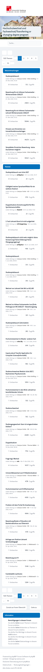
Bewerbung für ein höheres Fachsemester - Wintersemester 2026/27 (20, 93)
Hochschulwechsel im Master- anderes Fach (21, 339)
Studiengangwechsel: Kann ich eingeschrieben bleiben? (22, 425)
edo (18, 461)
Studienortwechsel (12, 408)
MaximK (19, 210)
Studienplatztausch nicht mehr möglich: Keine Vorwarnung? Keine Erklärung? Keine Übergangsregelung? (22, 239)
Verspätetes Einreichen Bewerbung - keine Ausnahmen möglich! (20, 148)
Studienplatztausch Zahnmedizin (17, 323)
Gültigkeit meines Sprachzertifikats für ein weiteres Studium (20, 187)
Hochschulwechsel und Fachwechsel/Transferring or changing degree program (17, 31)
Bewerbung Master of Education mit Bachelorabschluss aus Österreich (18, 522)
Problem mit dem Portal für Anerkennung (20, 505)
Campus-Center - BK (23, 291)
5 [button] (35, 58)
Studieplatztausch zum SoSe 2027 (17, 172)
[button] (12, 63)
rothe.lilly (20, 341)
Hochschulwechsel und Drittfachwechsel (20, 489)
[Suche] (35, 43)
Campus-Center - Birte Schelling (26, 79)
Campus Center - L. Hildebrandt (26, 544)
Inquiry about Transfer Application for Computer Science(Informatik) (19, 354)
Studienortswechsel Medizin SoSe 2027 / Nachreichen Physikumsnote (20, 372)
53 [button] (8, 63)
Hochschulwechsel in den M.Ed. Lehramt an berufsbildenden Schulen (21, 391)
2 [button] (23, 58)
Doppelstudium (11, 442)
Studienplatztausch (12, 76)
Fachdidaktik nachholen (14, 574)
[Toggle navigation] (40, 8)
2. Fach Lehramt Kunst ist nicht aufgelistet (20, 221)
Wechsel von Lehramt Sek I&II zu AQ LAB (20, 288)
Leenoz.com (21, 659)
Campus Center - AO (23, 191)
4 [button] (31, 58)
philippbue (20, 175)
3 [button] (27, 58)
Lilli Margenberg (21, 224)
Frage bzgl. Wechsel (12, 459)
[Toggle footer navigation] (3, 651)
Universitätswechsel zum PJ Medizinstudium (21, 473)
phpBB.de (26, 661)
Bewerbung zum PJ (12, 558)
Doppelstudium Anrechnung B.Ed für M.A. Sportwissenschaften (20, 206)
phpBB (13, 656)
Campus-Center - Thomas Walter (26, 445)
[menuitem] (7, 665)
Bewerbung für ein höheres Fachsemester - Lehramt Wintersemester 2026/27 (20, 111)
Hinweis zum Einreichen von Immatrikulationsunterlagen (15, 130)
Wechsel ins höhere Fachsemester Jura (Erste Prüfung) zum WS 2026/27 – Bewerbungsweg (21, 305)
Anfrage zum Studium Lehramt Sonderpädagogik (16, 540)
